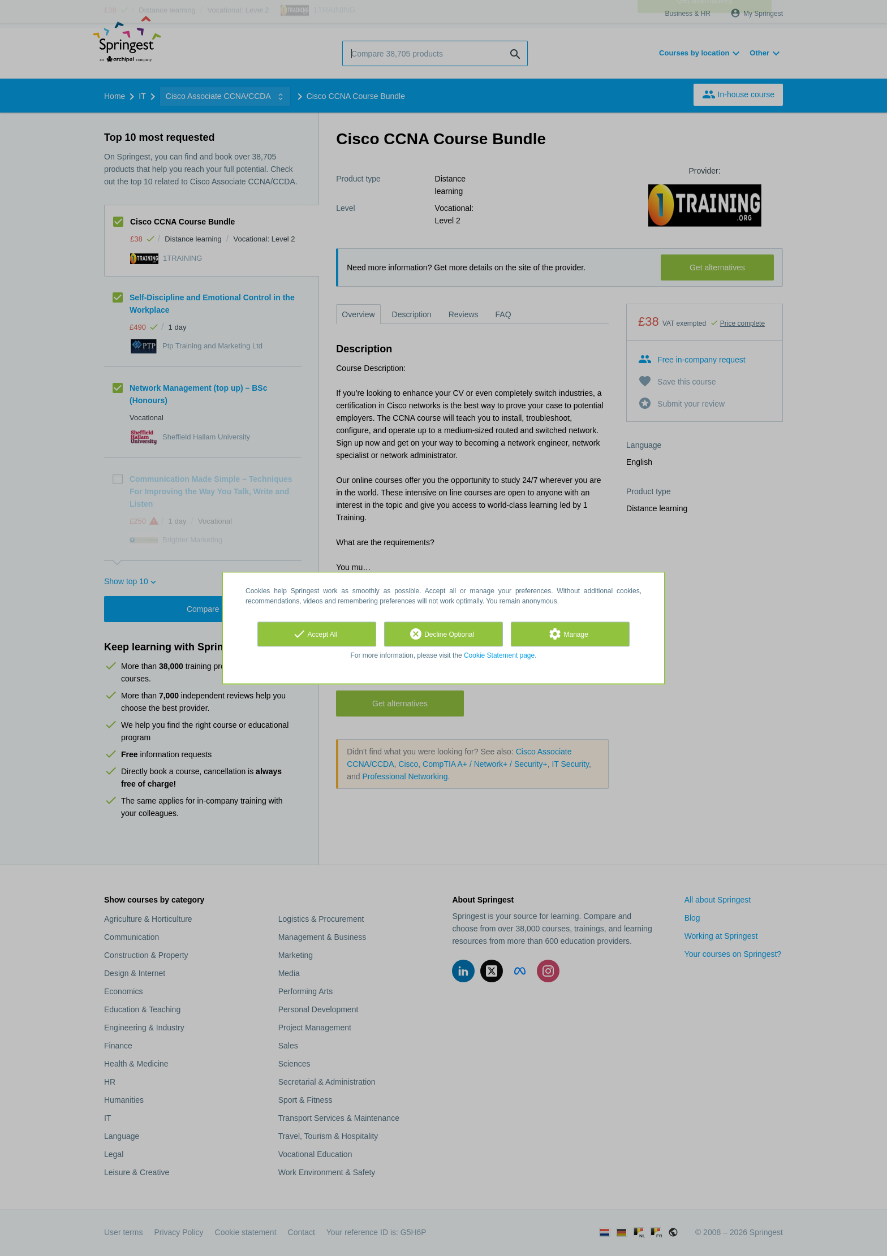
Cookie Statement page (499, 655)
